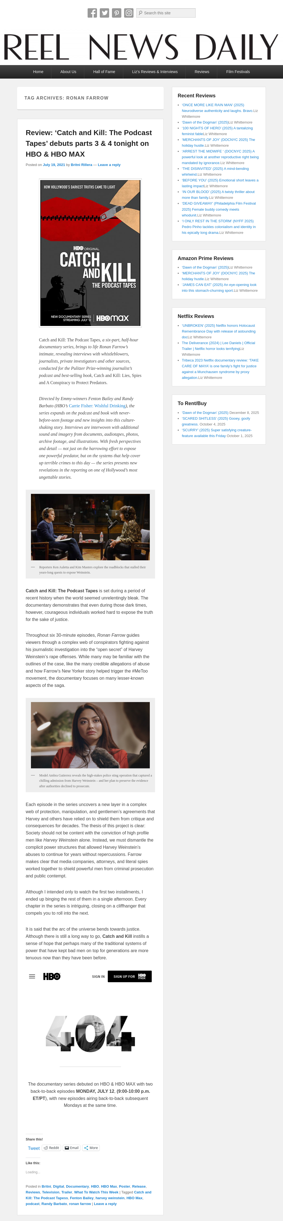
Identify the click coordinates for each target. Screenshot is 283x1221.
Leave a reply (109, 165)
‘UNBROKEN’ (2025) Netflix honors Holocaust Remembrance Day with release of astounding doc (219, 331)
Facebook (92, 13)
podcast (33, 1204)
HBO (95, 1186)
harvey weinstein (110, 1198)
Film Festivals (238, 71)
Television (50, 1192)
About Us (68, 71)
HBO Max (109, 1186)
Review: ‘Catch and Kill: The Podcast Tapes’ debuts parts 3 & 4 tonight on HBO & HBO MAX (89, 143)
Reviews (202, 71)
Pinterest (116, 13)
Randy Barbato (54, 1204)
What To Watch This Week (96, 1192)
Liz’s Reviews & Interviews (155, 71)
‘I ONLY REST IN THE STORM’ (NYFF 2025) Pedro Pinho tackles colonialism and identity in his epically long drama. (219, 227)
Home (38, 71)
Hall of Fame (104, 71)
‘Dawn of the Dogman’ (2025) (205, 122)
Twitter (104, 13)
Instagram (128, 13)
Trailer (66, 1192)
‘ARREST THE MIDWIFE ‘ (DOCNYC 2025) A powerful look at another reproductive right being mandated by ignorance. (220, 157)
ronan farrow (80, 1204)
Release (139, 1186)
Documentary (77, 1186)
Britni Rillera (81, 165)
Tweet (34, 1148)
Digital (58, 1186)
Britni (46, 1186)
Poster (124, 1186)
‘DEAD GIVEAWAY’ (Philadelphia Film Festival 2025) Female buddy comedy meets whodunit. (219, 209)
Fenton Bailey (81, 1198)
